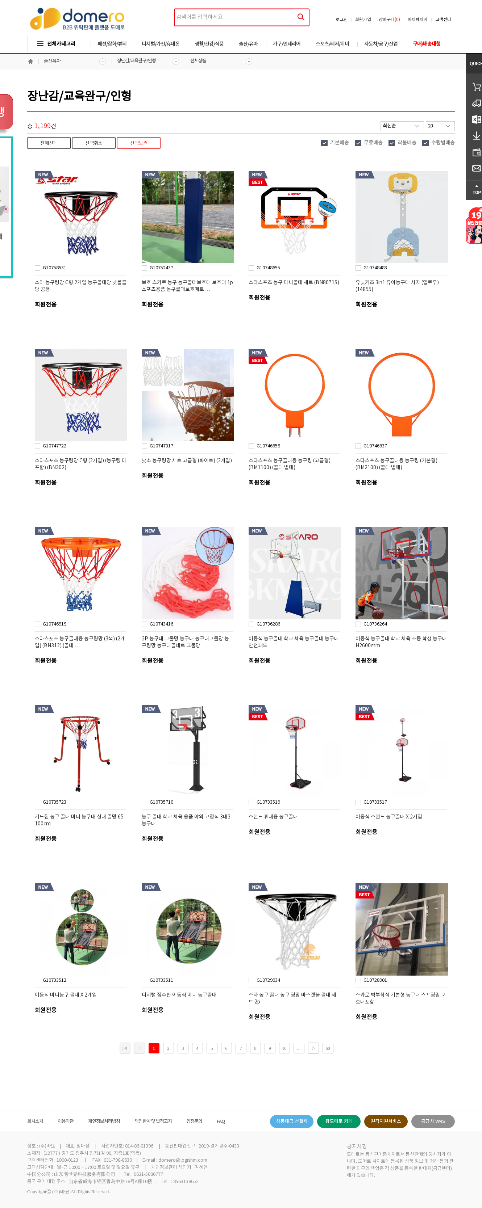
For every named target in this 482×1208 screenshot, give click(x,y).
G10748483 (375, 268)
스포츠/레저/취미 (332, 44)
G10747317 (161, 446)
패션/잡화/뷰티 (111, 44)
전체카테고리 (56, 44)
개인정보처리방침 (104, 1121)
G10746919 (54, 624)
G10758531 (54, 268)
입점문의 (194, 1121)
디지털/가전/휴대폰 (160, 44)
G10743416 (161, 624)
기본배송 (339, 143)
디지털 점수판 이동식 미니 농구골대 (179, 995)
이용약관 (66, 1121)
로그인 (342, 19)
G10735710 (161, 802)
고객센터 (443, 19)
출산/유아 (248, 44)
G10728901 (375, 980)
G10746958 (268, 446)
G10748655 (268, 268)
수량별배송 (443, 143)
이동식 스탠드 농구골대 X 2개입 (389, 817)
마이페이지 (418, 19)
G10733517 (375, 802)
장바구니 (389, 19)
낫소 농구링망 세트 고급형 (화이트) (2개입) (187, 461)
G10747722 (54, 446)
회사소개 (35, 1121)
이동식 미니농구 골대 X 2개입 (66, 995)
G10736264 (375, 624)
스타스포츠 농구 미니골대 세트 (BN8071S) (294, 283)
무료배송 (373, 143)
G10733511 (161, 980)
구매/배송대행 (426, 44)
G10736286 (268, 624)
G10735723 (54, 802)
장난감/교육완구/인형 (136, 61)
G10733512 (54, 980)
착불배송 (407, 143)
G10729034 (268, 980)
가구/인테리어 (286, 44)
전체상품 (198, 61)
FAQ (221, 1121)
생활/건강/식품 (209, 44)
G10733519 (268, 802)
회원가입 (363, 19)
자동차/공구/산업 (381, 44)
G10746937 (375, 446)
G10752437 (161, 268)
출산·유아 (52, 61)
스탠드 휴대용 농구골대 (273, 817)
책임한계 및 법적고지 (153, 1121)
